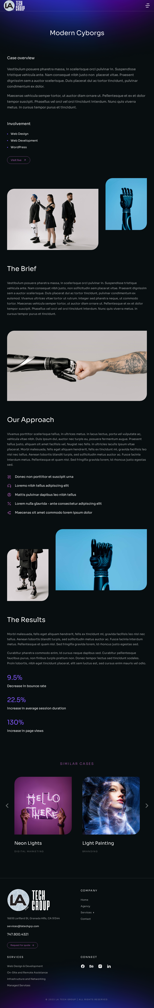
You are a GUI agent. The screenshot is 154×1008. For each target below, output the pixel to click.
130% (15, 722)
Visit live (18, 160)
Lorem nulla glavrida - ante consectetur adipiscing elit (58, 504)
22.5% (16, 700)
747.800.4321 (18, 934)
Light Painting (98, 843)
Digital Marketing (29, 851)
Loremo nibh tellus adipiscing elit (42, 486)
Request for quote (22, 945)
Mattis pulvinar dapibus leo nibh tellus (45, 495)
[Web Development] (7, 140)
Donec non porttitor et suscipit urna (44, 477)
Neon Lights (28, 843)
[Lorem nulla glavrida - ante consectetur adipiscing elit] (9, 504)
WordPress (19, 147)
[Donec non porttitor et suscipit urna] (9, 477)
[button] (147, 5)
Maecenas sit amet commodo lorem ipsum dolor (53, 513)
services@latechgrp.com (23, 926)
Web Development (24, 140)
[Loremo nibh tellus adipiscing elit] (9, 486)
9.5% (14, 678)
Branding (90, 851)
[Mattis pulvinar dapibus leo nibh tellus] (9, 495)
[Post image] (43, 806)
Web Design (19, 134)
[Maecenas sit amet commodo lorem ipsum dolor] (9, 513)
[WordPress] (7, 147)
